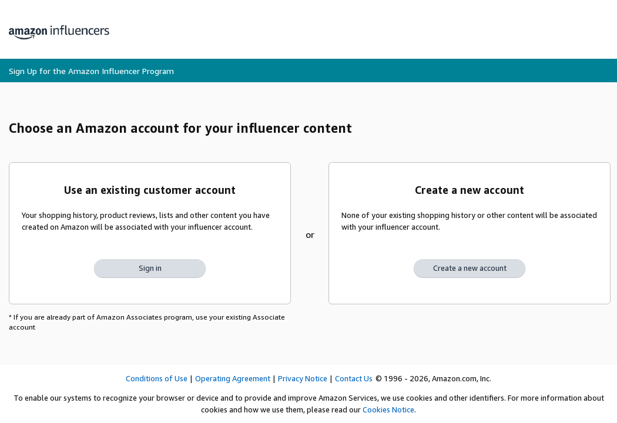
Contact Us (354, 378)
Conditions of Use (156, 378)
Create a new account (470, 268)
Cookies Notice (388, 409)
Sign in (150, 268)
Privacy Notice (302, 378)
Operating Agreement (232, 378)
